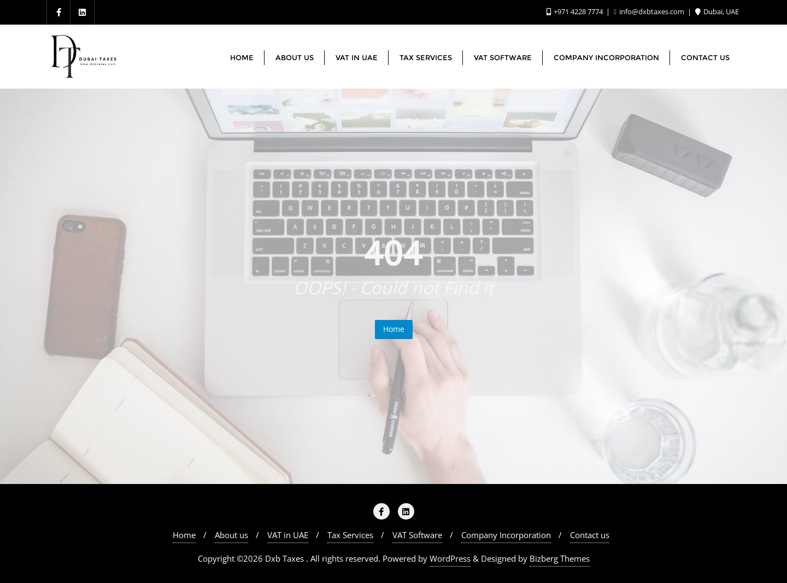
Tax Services (350, 534)
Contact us (589, 534)
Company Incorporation (506, 534)
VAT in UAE (287, 534)
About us (231, 534)
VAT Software (417, 534)
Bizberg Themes (560, 558)
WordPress (450, 558)
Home (393, 329)
